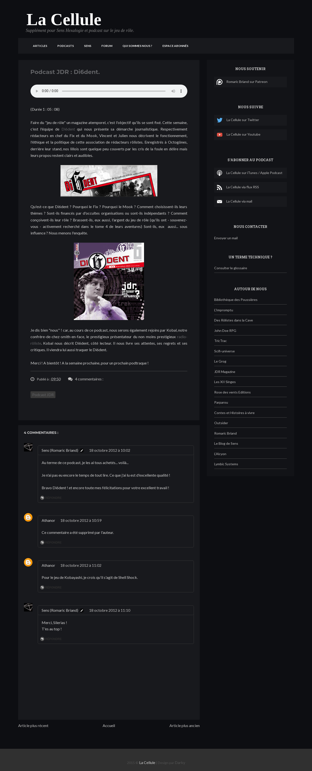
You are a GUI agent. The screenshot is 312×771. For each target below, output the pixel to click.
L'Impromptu (223, 310)
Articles (40, 46)
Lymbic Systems (226, 464)
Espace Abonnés (175, 46)
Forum (106, 46)
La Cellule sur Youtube (238, 135)
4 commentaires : (89, 379)
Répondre (53, 498)
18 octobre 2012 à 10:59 (80, 520)
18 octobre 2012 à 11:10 (109, 610)
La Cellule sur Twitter (238, 120)
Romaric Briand (225, 433)
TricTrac (220, 341)
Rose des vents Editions (232, 392)
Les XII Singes (225, 382)
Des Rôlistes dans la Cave (233, 320)
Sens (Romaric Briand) (60, 450)
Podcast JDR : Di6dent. (65, 71)
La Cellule (64, 19)
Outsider (221, 423)
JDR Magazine (224, 372)
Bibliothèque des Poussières (236, 300)
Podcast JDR (43, 394)
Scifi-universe (224, 351)
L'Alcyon (220, 454)
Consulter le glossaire (230, 268)
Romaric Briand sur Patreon (242, 82)
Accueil (109, 725)
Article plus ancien (184, 725)
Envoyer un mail (226, 238)
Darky (180, 762)
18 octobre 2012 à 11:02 (80, 565)
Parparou (221, 402)
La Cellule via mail (234, 201)
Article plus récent (33, 725)
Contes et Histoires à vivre (234, 413)
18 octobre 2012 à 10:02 (109, 450)
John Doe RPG (225, 330)
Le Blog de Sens (226, 443)
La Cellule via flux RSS (238, 187)
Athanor (48, 520)
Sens (87, 46)
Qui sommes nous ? (137, 46)
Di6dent (68, 129)
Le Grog (220, 361)
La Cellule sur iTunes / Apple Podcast (249, 173)
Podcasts (65, 46)
